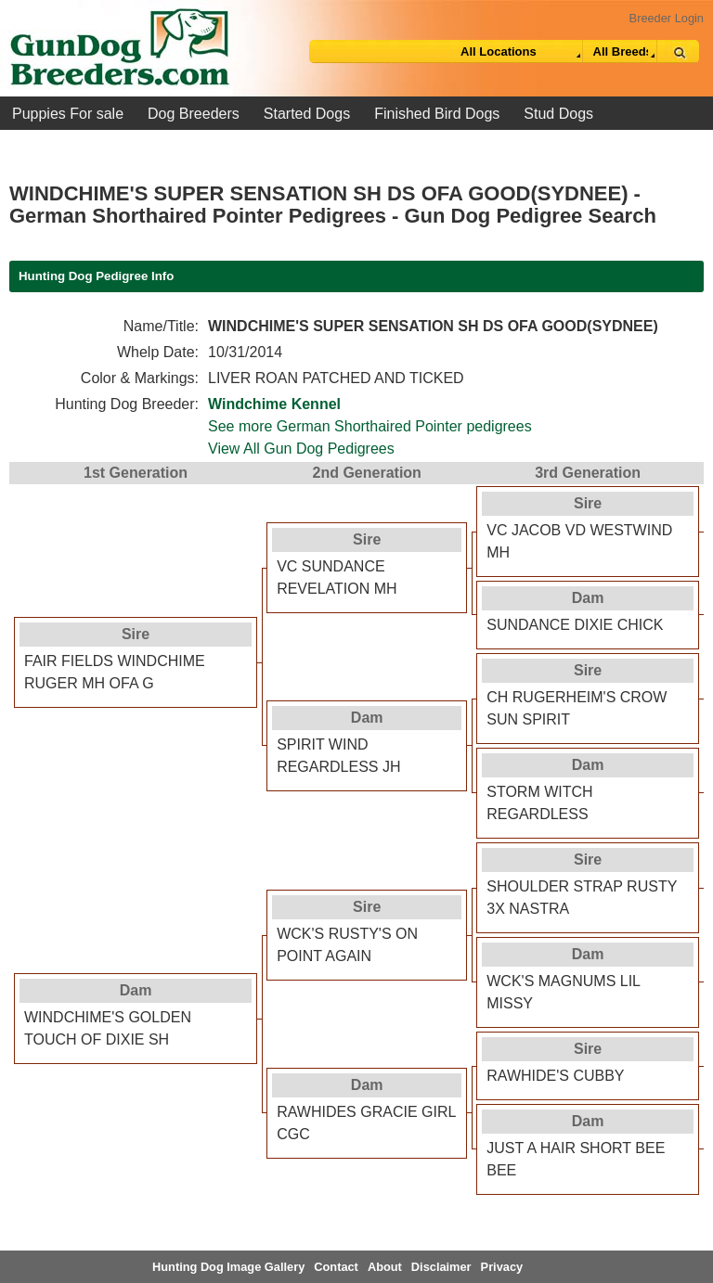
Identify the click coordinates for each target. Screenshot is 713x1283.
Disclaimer (441, 1267)
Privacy (502, 1267)
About (385, 1267)
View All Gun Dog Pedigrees (301, 448)
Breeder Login (666, 18)
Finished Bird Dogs (436, 114)
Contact (336, 1267)
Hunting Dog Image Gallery (228, 1267)
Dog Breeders (194, 114)
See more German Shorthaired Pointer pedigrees (370, 426)
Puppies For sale (67, 114)
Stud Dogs (558, 114)
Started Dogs (307, 114)
